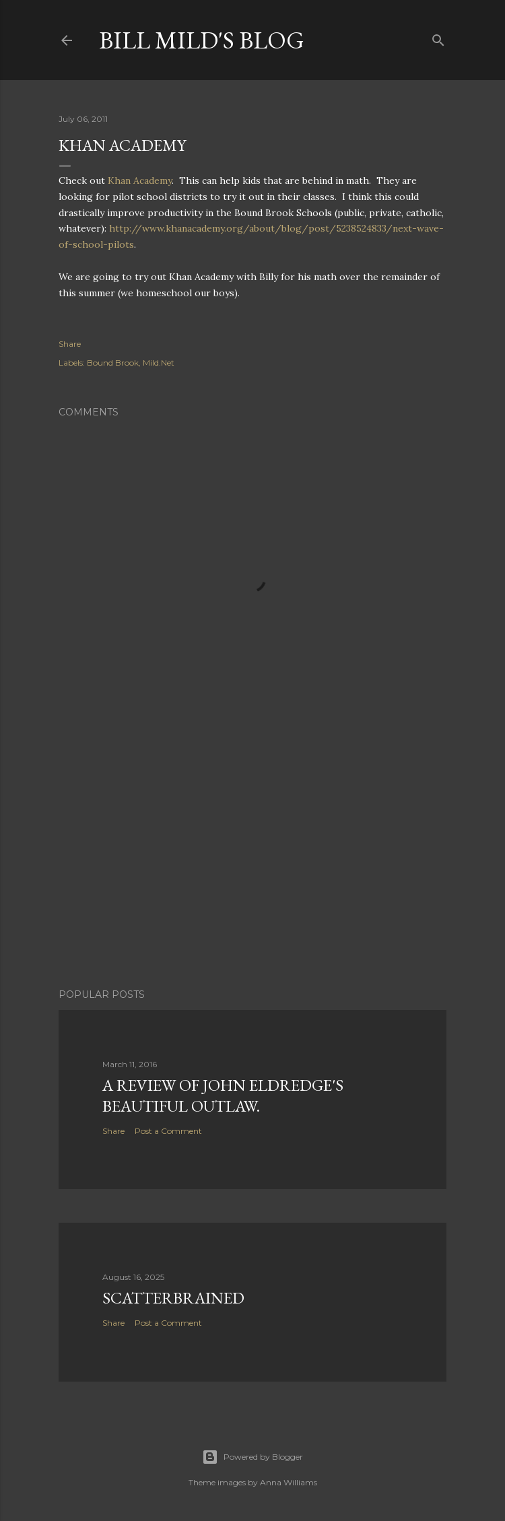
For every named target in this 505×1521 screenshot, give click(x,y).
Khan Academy (140, 180)
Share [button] (70, 344)
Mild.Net (158, 363)
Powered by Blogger (252, 1457)
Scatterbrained (173, 1297)
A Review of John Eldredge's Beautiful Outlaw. (222, 1095)
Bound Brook (113, 363)
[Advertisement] (252, 860)
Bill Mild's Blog (201, 40)
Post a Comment (168, 1131)
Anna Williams (288, 1482)
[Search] (438, 37)
